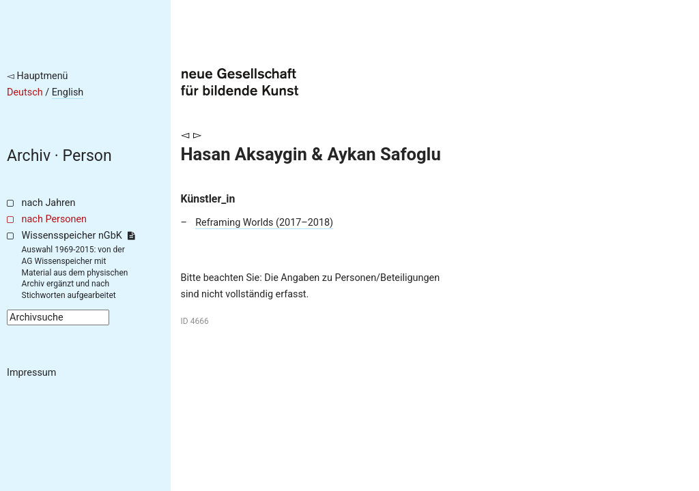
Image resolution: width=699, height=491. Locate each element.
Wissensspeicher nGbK (78, 235)
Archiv (29, 156)
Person (87, 156)
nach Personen (54, 219)
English (68, 92)
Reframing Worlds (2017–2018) (264, 222)
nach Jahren (49, 203)
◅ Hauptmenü (37, 76)
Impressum (31, 372)
